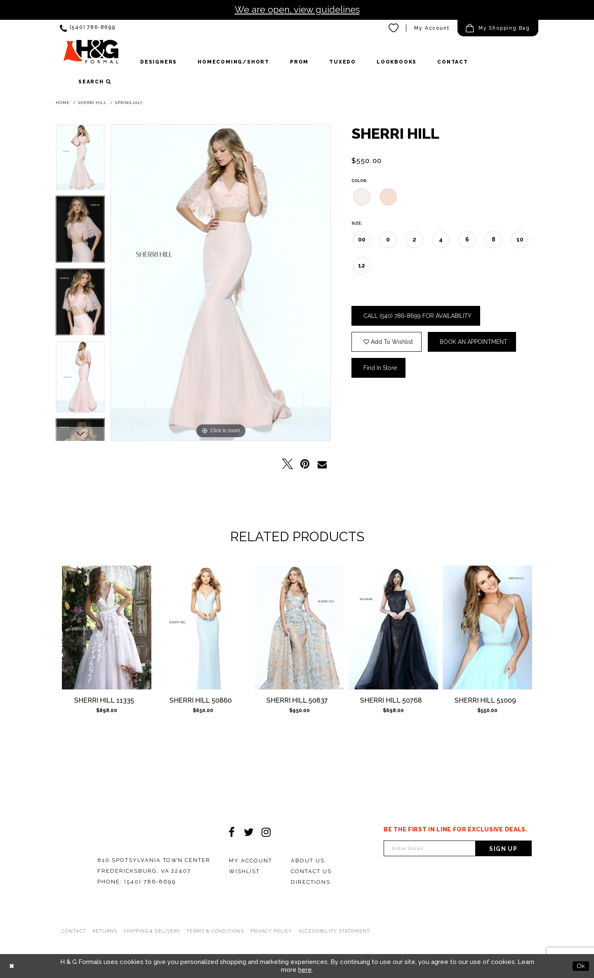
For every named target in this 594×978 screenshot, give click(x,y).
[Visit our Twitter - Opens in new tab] (248, 832)
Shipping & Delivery (151, 931)
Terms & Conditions (215, 931)
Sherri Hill (92, 102)
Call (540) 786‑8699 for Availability (417, 316)
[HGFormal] (91, 55)
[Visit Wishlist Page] (394, 28)
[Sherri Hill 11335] (106, 627)
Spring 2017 (128, 102)
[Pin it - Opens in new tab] (305, 464)
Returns (105, 931)
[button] (497, 28)
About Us (308, 860)
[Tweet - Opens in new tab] (287, 464)
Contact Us (311, 871)
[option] (80, 160)
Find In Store (380, 368)
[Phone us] (88, 28)
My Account (250, 860)
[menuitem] (88, 28)
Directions (310, 882)
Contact (74, 931)
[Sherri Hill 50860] (203, 627)
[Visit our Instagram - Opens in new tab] (266, 832)
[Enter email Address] (430, 848)
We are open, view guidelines (297, 9)
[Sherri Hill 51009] (487, 627)
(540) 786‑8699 (150, 882)
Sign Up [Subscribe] (503, 848)
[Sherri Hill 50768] (393, 627)
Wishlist (244, 871)
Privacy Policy (271, 931)
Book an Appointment (473, 342)
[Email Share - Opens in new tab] (322, 464)
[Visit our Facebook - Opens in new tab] (231, 832)
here (305, 969)
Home (63, 102)
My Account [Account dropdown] (431, 28)
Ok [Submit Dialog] (581, 966)
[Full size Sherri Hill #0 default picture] (220, 282)
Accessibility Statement (334, 931)
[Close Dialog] (12, 966)
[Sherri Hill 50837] (299, 627)
